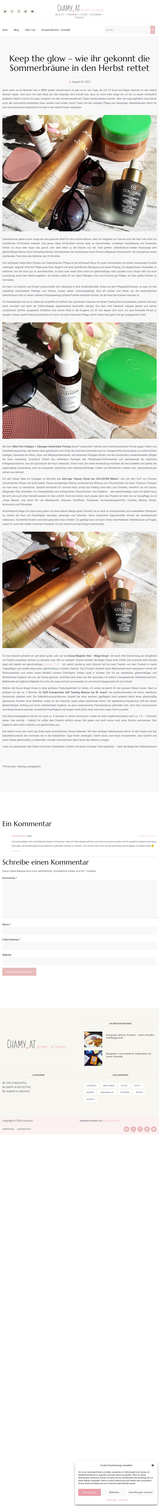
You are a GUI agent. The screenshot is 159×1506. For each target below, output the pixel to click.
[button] (152, 1465)
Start (5, 29)
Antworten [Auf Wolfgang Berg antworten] (16, 851)
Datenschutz (111, 1500)
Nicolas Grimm (111, 1120)
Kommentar (9, 878)
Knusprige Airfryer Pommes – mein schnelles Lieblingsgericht (130, 1036)
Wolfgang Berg (19, 836)
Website (6, 954)
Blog (16, 29)
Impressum (123, 1500)
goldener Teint (52, 664)
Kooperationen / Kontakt (56, 29)
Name (6, 924)
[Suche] (152, 30)
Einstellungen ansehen (141, 1492)
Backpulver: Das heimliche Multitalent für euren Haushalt (128, 1055)
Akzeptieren (89, 1492)
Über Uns (30, 29)
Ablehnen (114, 1492)
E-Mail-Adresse (11, 939)
